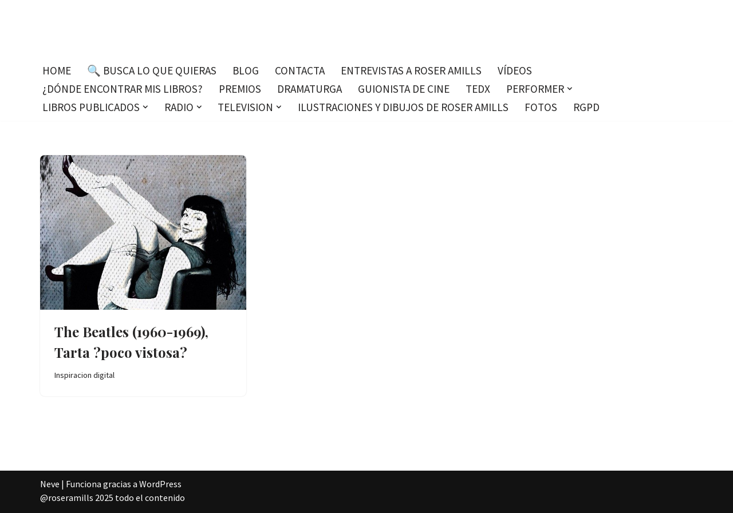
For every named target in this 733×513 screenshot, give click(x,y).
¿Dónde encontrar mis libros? (122, 89)
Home (56, 70)
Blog (245, 70)
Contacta (300, 70)
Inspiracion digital (84, 375)
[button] (570, 89)
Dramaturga (309, 89)
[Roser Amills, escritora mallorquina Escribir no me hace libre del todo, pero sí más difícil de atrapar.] (366, 28)
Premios (240, 89)
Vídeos (515, 70)
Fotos (541, 107)
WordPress (160, 484)
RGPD (586, 107)
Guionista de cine (404, 89)
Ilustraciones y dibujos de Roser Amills (403, 107)
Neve (50, 484)
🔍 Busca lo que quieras (151, 70)
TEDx (478, 89)
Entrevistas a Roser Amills (411, 70)
